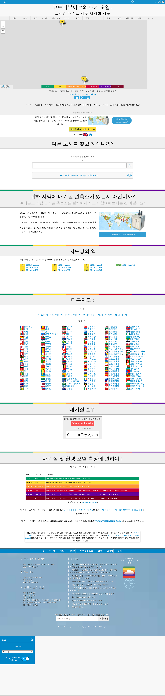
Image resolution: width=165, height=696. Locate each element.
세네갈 (46, 365)
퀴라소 (67, 333)
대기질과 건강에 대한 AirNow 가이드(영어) (122, 504)
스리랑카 (111, 326)
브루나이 (90, 351)
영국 (24, 358)
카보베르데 (133, 326)
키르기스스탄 (134, 373)
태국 (24, 380)
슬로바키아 (112, 378)
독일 (24, 331)
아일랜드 (90, 373)
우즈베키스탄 (134, 353)
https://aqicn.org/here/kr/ (82, 107)
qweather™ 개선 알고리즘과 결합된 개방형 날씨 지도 (92, 576)
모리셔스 (90, 368)
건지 (45, 326)
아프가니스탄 (134, 356)
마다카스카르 (134, 360)
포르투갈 (90, 336)
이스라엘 (90, 375)
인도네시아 (112, 370)
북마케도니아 (134, 370)
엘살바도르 (112, 373)
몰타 (24, 336)
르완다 (46, 370)
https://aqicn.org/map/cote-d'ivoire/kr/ (82, 89)
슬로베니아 (133, 321)
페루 (24, 348)
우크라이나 (112, 356)
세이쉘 (46, 353)
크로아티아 (112, 380)
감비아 (67, 356)
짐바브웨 (111, 333)
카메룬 (67, 370)
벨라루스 (90, 346)
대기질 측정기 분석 (30, 577)
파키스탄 (90, 331)
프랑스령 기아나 (114, 343)
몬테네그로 (112, 383)
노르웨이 (90, 321)
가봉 (24, 356)
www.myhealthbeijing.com (108, 515)
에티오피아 (133, 333)
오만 (24, 343)
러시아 (46, 375)
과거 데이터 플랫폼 (30, 599)
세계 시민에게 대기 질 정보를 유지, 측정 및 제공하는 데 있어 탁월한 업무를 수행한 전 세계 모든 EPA (93, 560)
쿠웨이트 (111, 323)
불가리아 (90, 356)
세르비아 (90, 333)
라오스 (46, 333)
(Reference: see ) (82, 482)
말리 (24, 323)
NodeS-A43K (29, 264)
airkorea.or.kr (90, 496)
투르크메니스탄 (135, 378)
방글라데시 (112, 363)
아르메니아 (112, 368)
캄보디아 (111, 331)
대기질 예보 (27, 592)
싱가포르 (90, 353)
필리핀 (46, 383)
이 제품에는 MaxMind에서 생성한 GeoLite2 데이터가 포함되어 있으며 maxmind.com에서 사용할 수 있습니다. (93, 565)
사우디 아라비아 (71, 378)
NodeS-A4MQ (93, 262)
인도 (24, 365)
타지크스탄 (112, 360)
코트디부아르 (134, 358)
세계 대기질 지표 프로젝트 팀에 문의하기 (39, 559)
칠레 (24, 346)
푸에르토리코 (134, 365)
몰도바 (46, 343)
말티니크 (111, 338)
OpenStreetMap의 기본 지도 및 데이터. (87, 595)
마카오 (46, 373)
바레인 (67, 351)
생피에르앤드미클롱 (135, 384)
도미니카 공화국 (114, 346)
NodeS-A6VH (125, 259)
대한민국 (111, 321)
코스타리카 (112, 358)
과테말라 (68, 380)
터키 (24, 363)
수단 (24, 360)
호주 (24, 378)
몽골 (24, 328)
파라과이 (90, 338)
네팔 (24, 341)
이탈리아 (90, 383)
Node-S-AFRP (61, 262)
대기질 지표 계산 (29, 590)
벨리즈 (67, 348)
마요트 (46, 358)
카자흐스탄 (133, 331)
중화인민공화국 (135, 380)
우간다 (46, 363)
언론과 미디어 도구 (30, 561)
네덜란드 (90, 365)
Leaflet (3, 81)
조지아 (67, 331)
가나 (45, 323)
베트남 (46, 360)
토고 (24, 383)
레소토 (46, 336)
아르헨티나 (112, 351)
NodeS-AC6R (61, 264)
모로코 (46, 338)
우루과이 (90, 358)
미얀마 (46, 351)
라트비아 (111, 328)
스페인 (67, 368)
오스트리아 (112, 353)
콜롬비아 (90, 363)
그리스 (67, 365)
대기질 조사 (27, 566)
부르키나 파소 (113, 341)
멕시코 (46, 348)
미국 (24, 370)
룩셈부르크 (133, 343)
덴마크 (67, 363)
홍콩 (24, 338)
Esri (8, 82)
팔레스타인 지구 (135, 346)
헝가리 (67, 326)
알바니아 (90, 360)
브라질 (67, 336)
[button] (3, 17)
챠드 (45, 321)
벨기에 (67, 360)
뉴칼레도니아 (134, 368)
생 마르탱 (26, 321)
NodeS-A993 (61, 259)
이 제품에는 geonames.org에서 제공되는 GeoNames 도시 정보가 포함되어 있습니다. (93, 571)
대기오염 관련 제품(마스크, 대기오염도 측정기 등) (42, 594)
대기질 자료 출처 (29, 587)
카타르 (46, 378)
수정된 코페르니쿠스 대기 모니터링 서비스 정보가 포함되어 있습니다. (93, 583)
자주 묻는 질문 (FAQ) (33, 582)
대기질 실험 (27, 574)
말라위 (67, 321)
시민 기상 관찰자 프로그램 (82, 579)
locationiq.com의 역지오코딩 (83, 591)
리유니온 (90, 341)
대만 (24, 375)
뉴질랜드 (68, 383)
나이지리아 (133, 328)
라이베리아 (133, 338)
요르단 (46, 331)
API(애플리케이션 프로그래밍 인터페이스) (39, 597)
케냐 (24, 351)
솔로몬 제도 (69, 373)
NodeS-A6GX (29, 259)
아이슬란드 (133, 323)
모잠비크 (90, 328)
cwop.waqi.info (103, 579)
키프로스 (111, 336)
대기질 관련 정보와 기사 (32, 572)
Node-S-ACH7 (29, 262)
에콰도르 (90, 370)
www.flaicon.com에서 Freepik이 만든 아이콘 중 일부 (93, 588)
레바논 (67, 328)
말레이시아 (112, 375)
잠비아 (46, 356)
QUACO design (78, 601)
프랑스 (67, 341)
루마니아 (90, 343)
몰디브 (67, 323)
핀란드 (67, 338)
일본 (24, 353)
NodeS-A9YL (93, 264)
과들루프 (90, 378)
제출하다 (103, 613)
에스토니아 (133, 336)
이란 (24, 373)
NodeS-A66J (93, 259)
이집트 (67, 358)
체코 (24, 333)
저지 (24, 326)
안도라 (46, 346)
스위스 (67, 346)
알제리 (67, 353)
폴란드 (46, 380)
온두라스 (90, 323)
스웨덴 (46, 368)
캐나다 (67, 343)
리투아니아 (133, 341)
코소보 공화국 (70, 375)
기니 (24, 368)
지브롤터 (90, 380)
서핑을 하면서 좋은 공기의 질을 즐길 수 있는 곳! (90, 598)
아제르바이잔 (134, 363)
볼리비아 (90, 348)
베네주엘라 (112, 365)
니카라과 (90, 326)
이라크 (46, 341)
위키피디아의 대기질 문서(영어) (78, 504)
